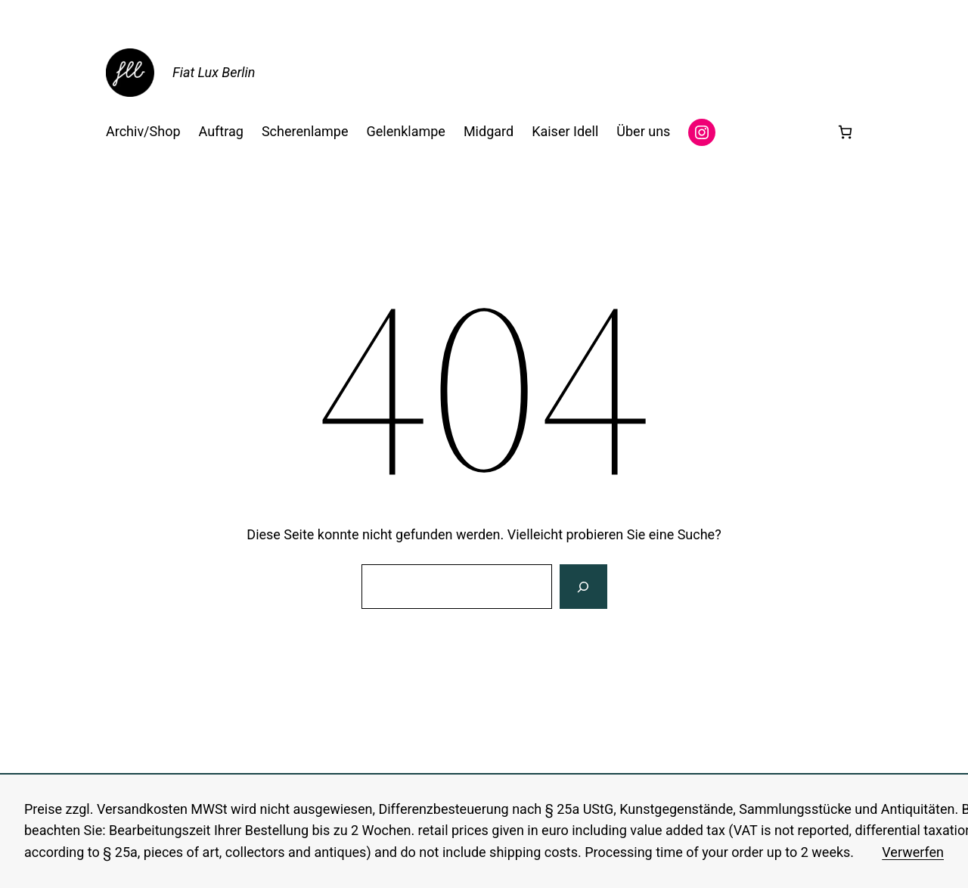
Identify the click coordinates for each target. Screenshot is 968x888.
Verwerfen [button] (913, 852)
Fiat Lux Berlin (213, 72)
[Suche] (583, 587)
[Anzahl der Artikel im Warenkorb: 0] (845, 132)
